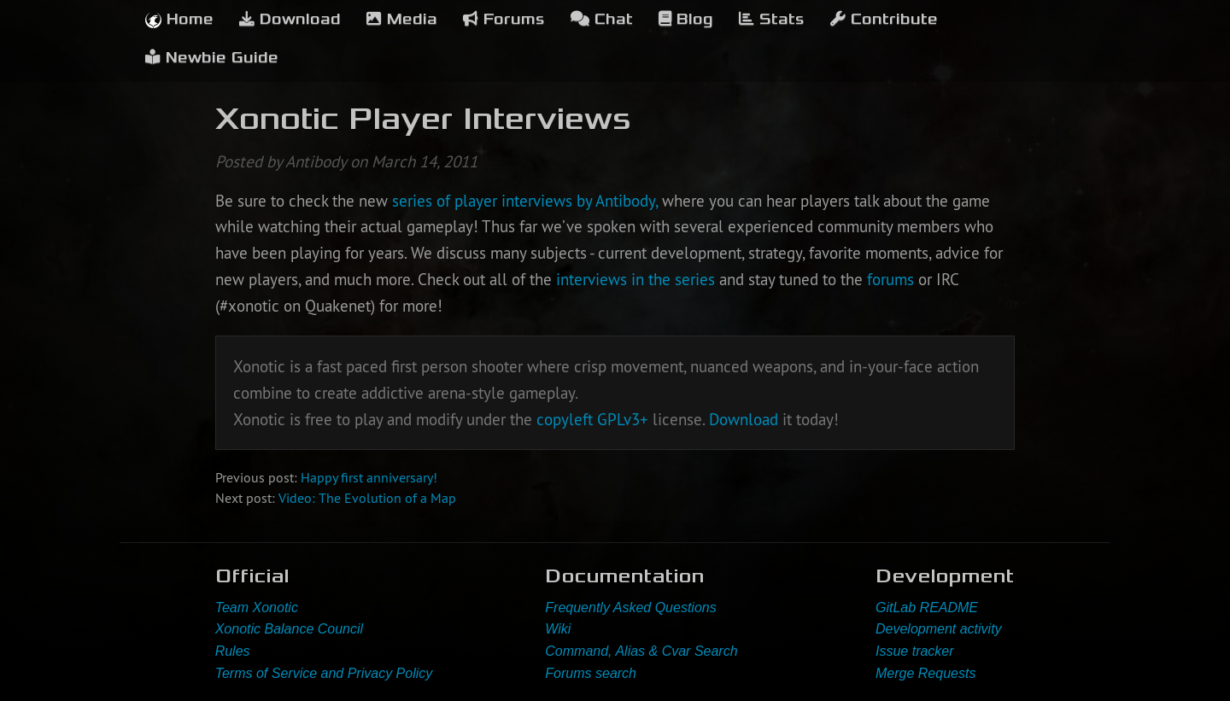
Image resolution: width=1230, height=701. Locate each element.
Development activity (939, 629)
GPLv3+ (622, 419)
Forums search (590, 673)
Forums (504, 19)
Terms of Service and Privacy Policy (324, 673)
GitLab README (927, 607)
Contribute (884, 19)
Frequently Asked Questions (630, 607)
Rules (232, 651)
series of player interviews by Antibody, (525, 200)
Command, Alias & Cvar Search (641, 651)
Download (290, 19)
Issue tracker (915, 651)
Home (179, 19)
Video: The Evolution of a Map (367, 497)
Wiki (558, 629)
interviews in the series (635, 279)
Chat (602, 19)
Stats (772, 19)
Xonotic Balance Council (289, 629)
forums (892, 279)
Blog (686, 19)
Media (401, 19)
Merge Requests (925, 673)
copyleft (564, 419)
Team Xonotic (256, 607)
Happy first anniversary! (369, 477)
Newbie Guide (211, 58)
